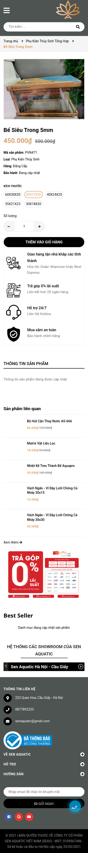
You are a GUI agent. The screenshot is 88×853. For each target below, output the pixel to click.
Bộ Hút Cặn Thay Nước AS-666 (49, 421)
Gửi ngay (46, 803)
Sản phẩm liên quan (22, 408)
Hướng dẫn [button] (44, 774)
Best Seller (18, 615)
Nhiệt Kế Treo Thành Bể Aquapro (51, 466)
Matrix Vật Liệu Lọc (41, 443)
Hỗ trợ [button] (44, 764)
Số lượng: (10, 216)
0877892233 (24, 709)
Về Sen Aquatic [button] (44, 754)
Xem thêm (13, 542)
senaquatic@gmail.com (32, 721)
